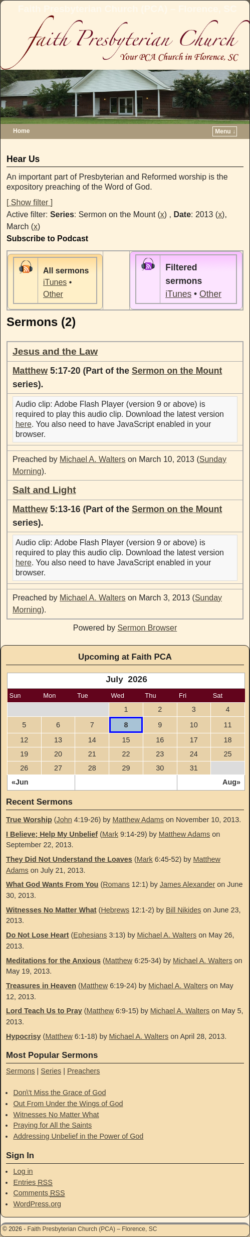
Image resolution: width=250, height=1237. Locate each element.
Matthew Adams (138, 820)
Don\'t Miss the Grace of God (59, 1093)
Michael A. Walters (93, 459)
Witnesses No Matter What (51, 910)
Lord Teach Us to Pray (44, 1011)
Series (51, 1071)
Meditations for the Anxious (53, 961)
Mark (110, 834)
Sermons (20, 1071)
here (24, 424)
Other (53, 294)
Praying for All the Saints (52, 1125)
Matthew (30, 371)
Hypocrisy (23, 1036)
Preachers (83, 1071)
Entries (32, 1182)
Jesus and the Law (55, 351)
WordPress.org (37, 1204)
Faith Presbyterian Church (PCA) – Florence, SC (127, 9)
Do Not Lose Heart (37, 935)
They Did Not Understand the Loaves (69, 859)
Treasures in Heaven (41, 986)
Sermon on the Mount (177, 371)
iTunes (55, 282)
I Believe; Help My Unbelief (52, 834)
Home (21, 130)
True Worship (29, 820)
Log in (23, 1171)
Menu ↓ (225, 131)
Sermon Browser (147, 628)
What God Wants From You (52, 884)
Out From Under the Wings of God (68, 1104)
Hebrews (115, 910)
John (64, 820)
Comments (39, 1193)
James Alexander (187, 884)
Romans (116, 884)
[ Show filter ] (30, 202)
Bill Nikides (183, 910)
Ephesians (90, 935)
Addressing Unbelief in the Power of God (78, 1136)
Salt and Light (44, 490)
